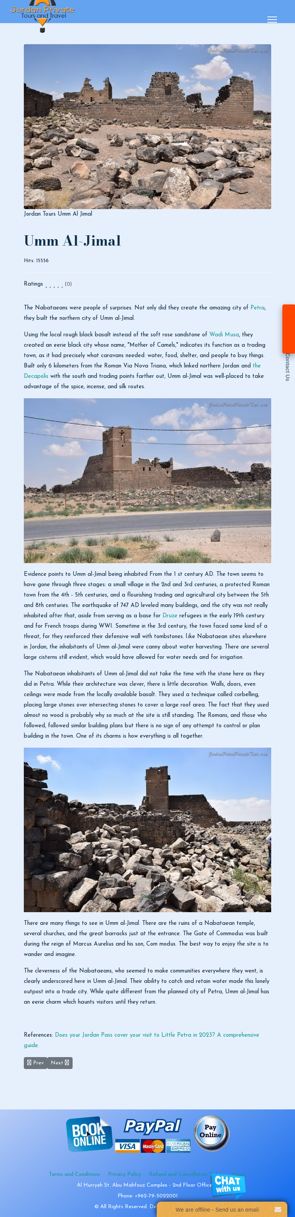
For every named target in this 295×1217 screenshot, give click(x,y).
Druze (169, 616)
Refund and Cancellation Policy (186, 1174)
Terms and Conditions (74, 1174)
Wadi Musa (224, 335)
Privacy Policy (124, 1174)
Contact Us (288, 367)
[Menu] (272, 19)
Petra (257, 308)
